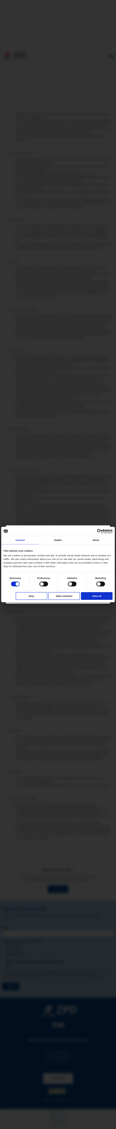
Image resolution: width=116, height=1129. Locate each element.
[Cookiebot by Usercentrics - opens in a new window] (99, 531)
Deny (31, 596)
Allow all (96, 596)
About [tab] (96, 540)
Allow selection (64, 596)
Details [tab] (58, 540)
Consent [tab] (20, 540)
